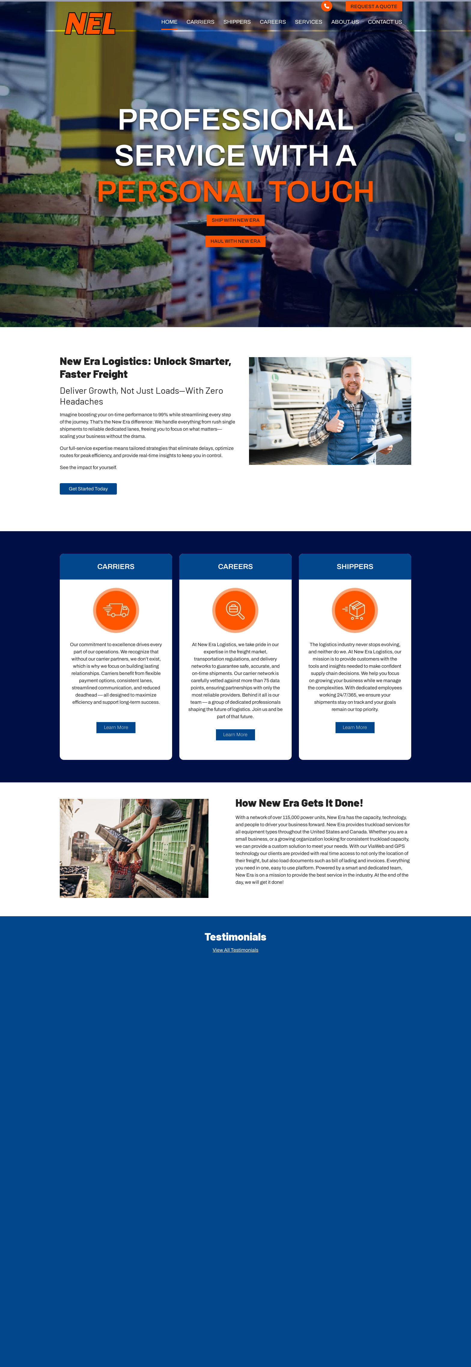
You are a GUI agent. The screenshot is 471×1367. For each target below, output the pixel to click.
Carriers (200, 22)
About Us (345, 22)
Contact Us (385, 22)
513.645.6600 (84, 1292)
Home (169, 22)
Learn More (116, 725)
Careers (273, 22)
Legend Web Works (388, 1344)
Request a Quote (374, 6)
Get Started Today (88, 487)
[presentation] (350, 1220)
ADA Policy (369, 1351)
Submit (375, 1242)
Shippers (237, 22)
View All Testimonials (235, 948)
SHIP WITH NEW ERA (236, 218)
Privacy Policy (397, 1351)
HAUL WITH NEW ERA (235, 239)
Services (308, 22)
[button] (235, 1079)
